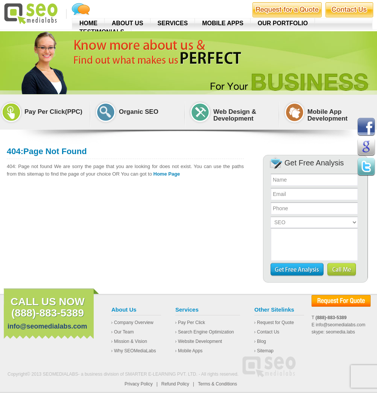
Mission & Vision (130, 341)
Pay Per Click (191, 322)
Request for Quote (275, 322)
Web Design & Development (234, 115)
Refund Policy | (177, 384)
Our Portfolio (283, 23)
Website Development (200, 341)
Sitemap (265, 350)
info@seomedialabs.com (47, 326)
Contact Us (268, 332)
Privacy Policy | (141, 384)
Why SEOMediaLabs (135, 350)
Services (173, 23)
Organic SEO (138, 112)
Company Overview (134, 322)
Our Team (124, 332)
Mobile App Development (327, 115)
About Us (127, 23)
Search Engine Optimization (206, 332)
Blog (261, 341)
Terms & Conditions (217, 384)
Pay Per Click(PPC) (53, 112)
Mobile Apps (222, 23)
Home (88, 23)
